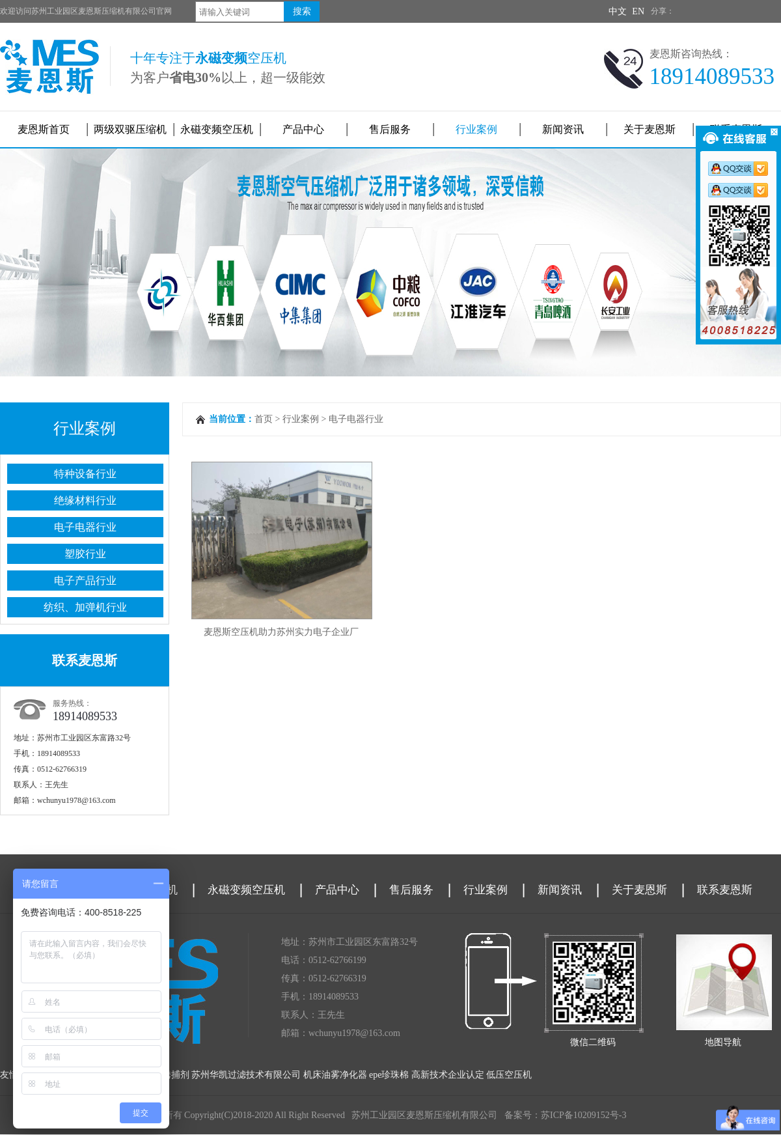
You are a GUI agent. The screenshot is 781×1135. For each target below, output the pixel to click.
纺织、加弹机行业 (85, 607)
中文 (618, 11)
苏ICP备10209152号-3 (583, 1115)
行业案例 (476, 129)
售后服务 (390, 129)
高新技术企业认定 (447, 1075)
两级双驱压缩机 (130, 129)
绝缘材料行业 (85, 500)
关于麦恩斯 (649, 129)
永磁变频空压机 (216, 129)
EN (638, 11)
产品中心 (303, 129)
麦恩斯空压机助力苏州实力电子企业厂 (281, 632)
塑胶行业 (85, 553)
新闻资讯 (563, 129)
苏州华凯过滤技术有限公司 (246, 1075)
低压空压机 (509, 1075)
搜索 (302, 11)
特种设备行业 (85, 473)
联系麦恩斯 (724, 890)
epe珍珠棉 (389, 1075)
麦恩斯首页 (44, 129)
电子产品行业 (85, 580)
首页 (263, 419)
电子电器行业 (85, 527)
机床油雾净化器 (335, 1075)
